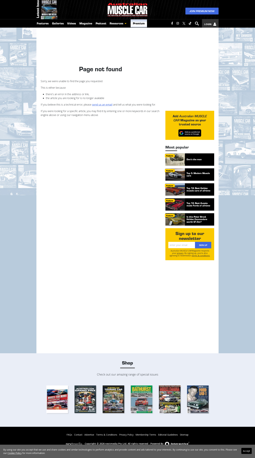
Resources (116, 33)
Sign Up (203, 245)
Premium (139, 33)
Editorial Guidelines (168, 434)
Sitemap (184, 434)
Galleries (58, 33)
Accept (246, 450)
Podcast (101, 33)
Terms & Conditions (106, 434)
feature (169, 155)
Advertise (89, 434)
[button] (126, 33)
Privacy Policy (126, 434)
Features (43, 33)
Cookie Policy (14, 453)
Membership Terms (145, 434)
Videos (71, 33)
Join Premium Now (202, 15)
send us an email (102, 104)
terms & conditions (201, 255)
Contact (78, 434)
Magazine (85, 33)
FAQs (69, 434)
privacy (180, 253)
